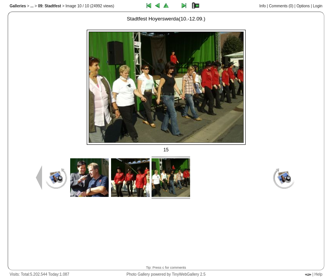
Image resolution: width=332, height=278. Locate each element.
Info (263, 6)
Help (318, 274)
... (32, 6)
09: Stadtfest (49, 6)
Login (317, 6)
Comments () (281, 6)
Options (303, 6)
